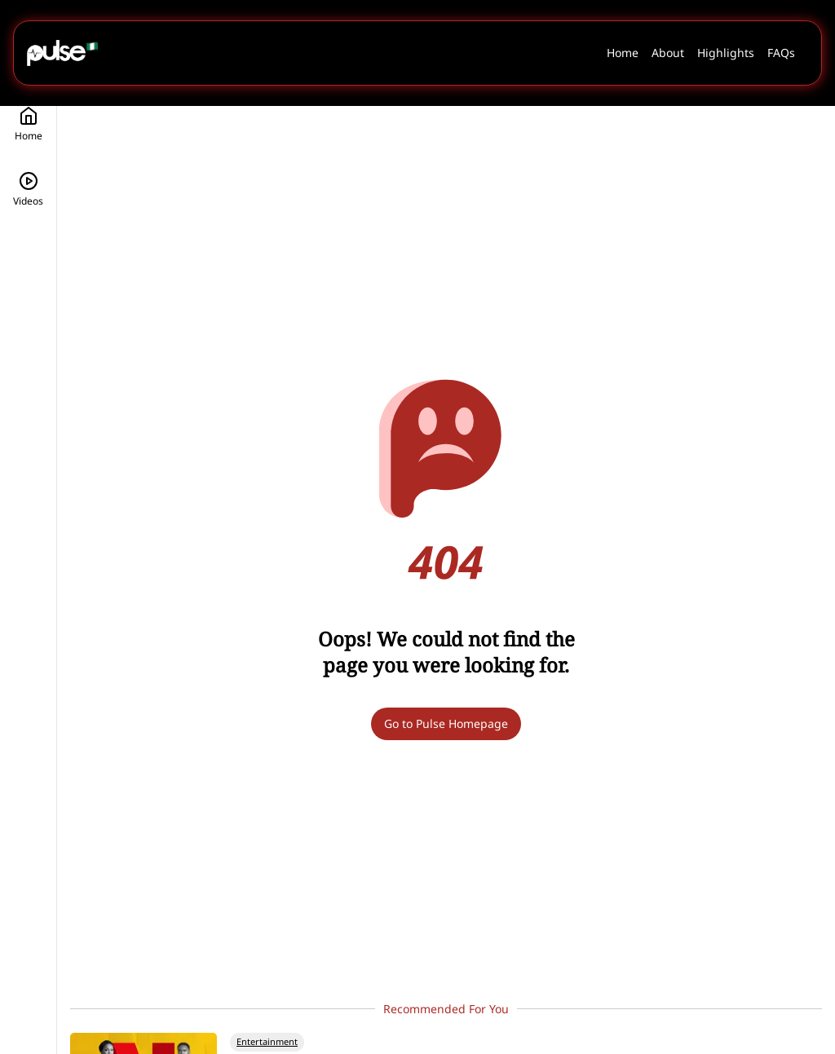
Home (622, 52)
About (668, 52)
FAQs (781, 52)
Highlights (725, 52)
